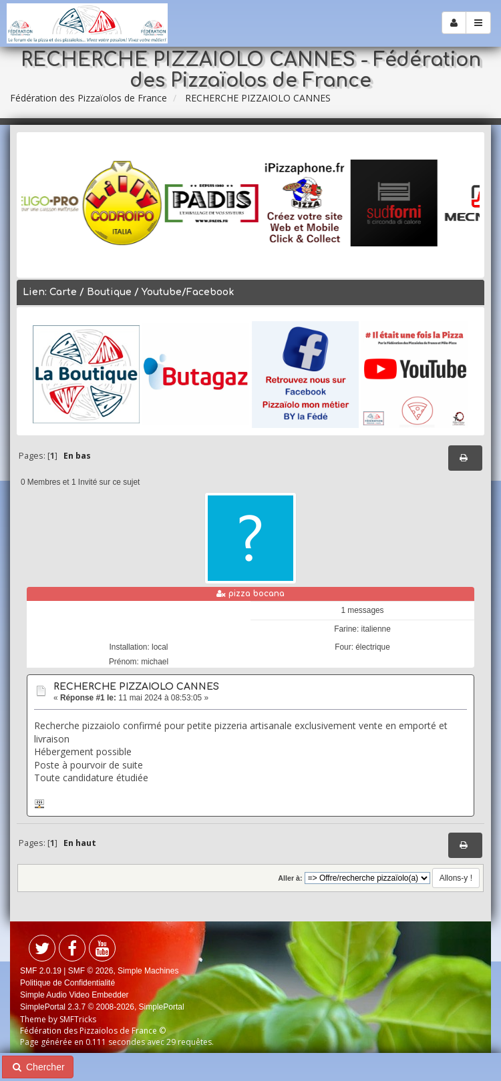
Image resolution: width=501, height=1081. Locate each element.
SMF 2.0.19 (40, 971)
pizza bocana (256, 593)
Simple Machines (148, 971)
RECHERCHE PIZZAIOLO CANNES (136, 687)
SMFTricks (77, 1019)
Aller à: (290, 878)
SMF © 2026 (91, 971)
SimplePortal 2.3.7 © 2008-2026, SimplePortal (102, 1007)
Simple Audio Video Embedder (74, 995)
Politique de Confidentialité (67, 983)
